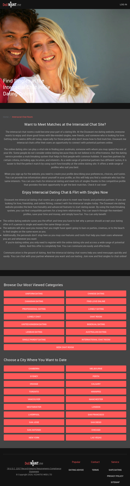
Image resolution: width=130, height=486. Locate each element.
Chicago (95, 429)
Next (98, 64)
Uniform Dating (34, 293)
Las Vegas (96, 437)
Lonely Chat (34, 316)
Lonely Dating (96, 308)
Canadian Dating (34, 301)
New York (34, 437)
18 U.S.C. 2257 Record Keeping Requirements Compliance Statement (34, 470)
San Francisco (96, 414)
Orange (34, 383)
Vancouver (34, 399)
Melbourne (96, 368)
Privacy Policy (115, 476)
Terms (95, 469)
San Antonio (34, 429)
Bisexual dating (96, 324)
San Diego (96, 422)
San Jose (34, 422)
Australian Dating (96, 331)
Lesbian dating (34, 331)
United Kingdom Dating (33, 324)
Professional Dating (34, 308)
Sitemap (115, 482)
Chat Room (96, 316)
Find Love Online (96, 301)
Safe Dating (115, 469)
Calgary (96, 383)
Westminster (34, 406)
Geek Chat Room (65, 347)
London (96, 406)
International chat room (96, 339)
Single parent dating (34, 339)
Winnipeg (96, 391)
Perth (96, 376)
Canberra (34, 368)
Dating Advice (76, 469)
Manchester (96, 399)
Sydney (34, 376)
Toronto (34, 391)
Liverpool (34, 414)
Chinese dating (96, 293)
